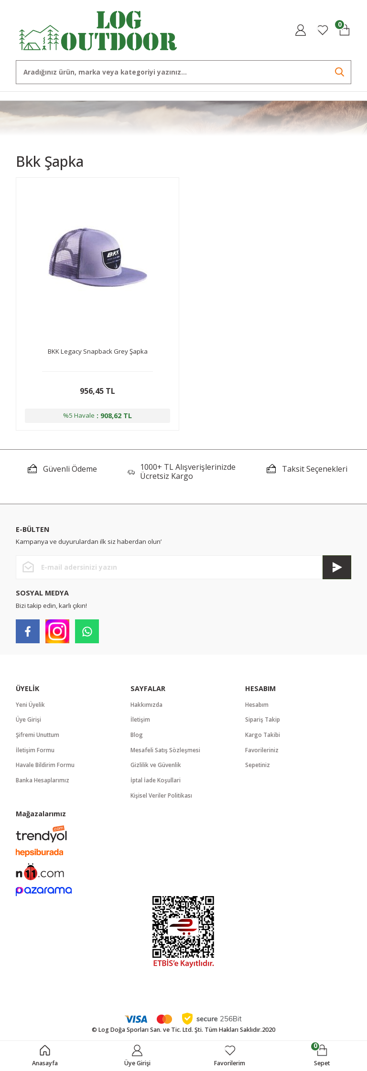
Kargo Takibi (263, 737)
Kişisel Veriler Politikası (161, 799)
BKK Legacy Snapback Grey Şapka (98, 351)
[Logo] (98, 29)
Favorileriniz (262, 752)
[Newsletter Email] (183, 569)
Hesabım (257, 706)
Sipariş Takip (263, 721)
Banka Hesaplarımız (43, 783)
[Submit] (337, 569)
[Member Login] (300, 30)
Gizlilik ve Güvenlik (156, 768)
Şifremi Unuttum (38, 737)
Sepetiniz (258, 768)
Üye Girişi (29, 721)
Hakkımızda (146, 706)
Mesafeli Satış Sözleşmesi (165, 752)
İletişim (140, 721)
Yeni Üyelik (31, 706)
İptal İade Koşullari (156, 783)
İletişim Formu (35, 752)
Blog (136, 737)
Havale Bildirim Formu (46, 768)
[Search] (183, 72)
